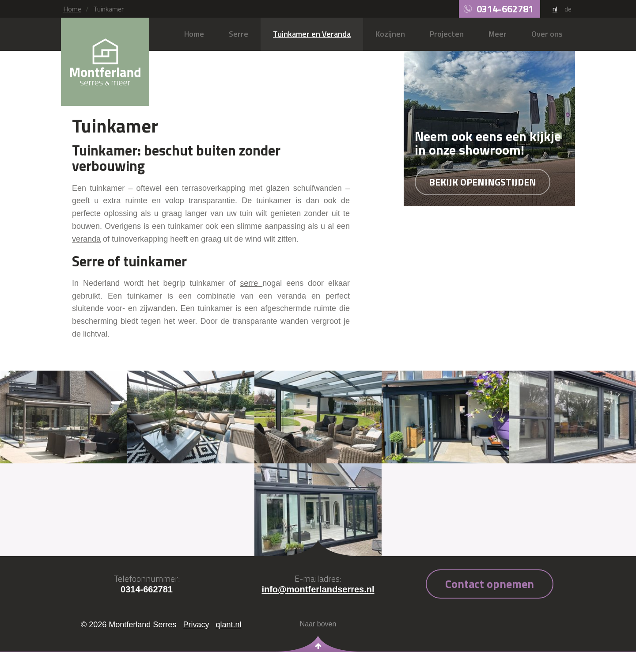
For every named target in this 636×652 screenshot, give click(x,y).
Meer (497, 34)
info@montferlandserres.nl (317, 589)
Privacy (196, 624)
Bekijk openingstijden (482, 182)
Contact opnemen (489, 583)
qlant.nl (228, 624)
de (568, 9)
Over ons (547, 34)
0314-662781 (505, 8)
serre (249, 283)
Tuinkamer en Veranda (312, 34)
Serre (238, 34)
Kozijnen (390, 34)
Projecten (447, 34)
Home (72, 9)
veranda (86, 239)
